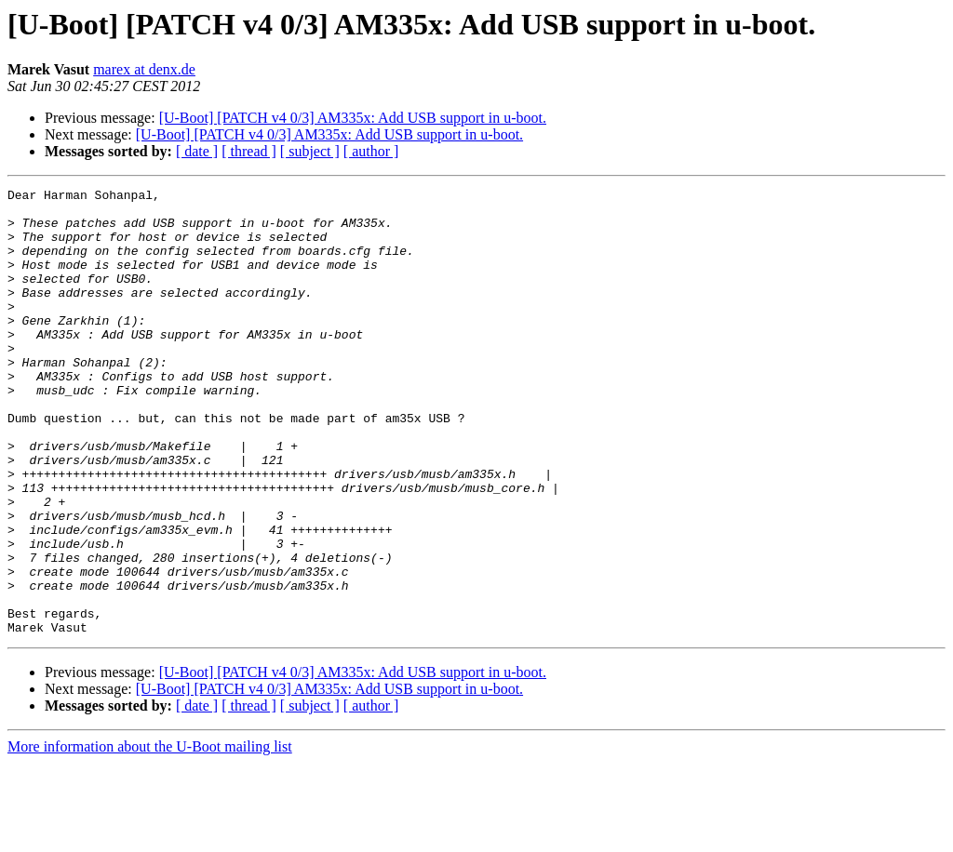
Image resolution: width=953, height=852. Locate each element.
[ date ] (197, 151)
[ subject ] (310, 151)
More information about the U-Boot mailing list (149, 836)
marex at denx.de (144, 69)
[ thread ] (248, 151)
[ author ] (371, 151)
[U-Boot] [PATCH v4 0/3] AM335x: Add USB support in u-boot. (352, 118)
